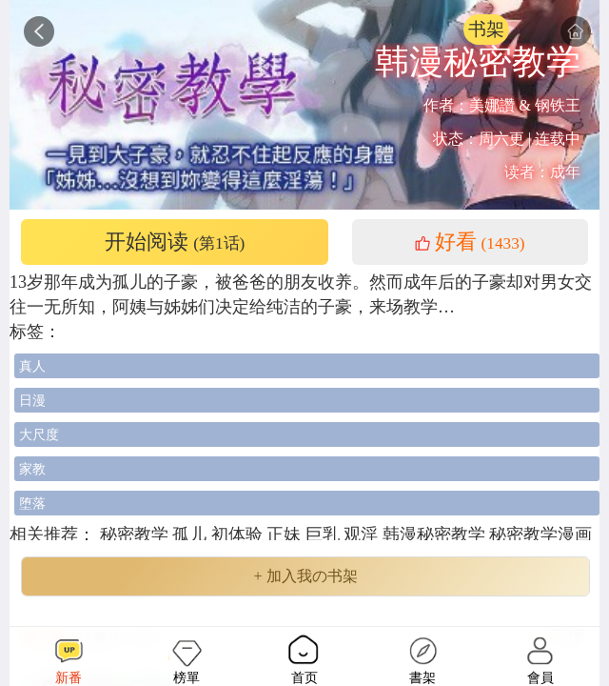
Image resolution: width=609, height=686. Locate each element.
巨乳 (324, 534)
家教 (32, 468)
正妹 (285, 534)
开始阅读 (175, 242)
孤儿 (191, 534)
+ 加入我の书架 (305, 576)
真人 (32, 365)
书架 (486, 29)
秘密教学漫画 (540, 534)
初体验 (239, 534)
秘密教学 (133, 534)
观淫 (363, 534)
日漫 (32, 400)
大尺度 (39, 434)
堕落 (32, 503)
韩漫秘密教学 (436, 534)
